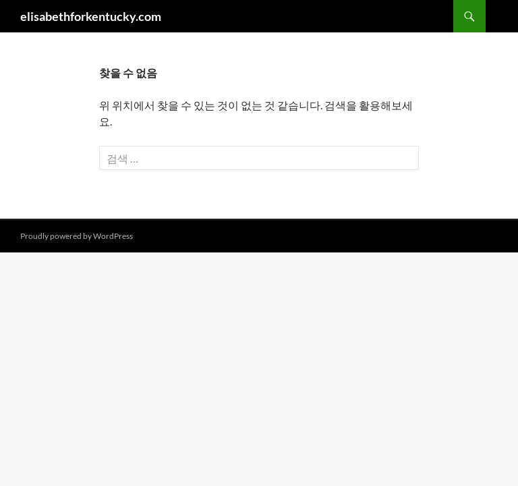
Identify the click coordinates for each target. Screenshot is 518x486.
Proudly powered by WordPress (76, 236)
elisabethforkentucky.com (90, 16)
